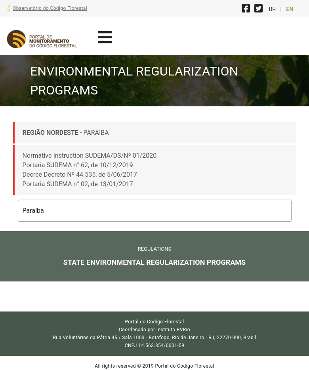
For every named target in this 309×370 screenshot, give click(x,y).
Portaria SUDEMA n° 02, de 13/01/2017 (78, 184)
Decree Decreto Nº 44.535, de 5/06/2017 (80, 174)
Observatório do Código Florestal (50, 8)
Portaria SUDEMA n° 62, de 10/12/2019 (78, 165)
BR (273, 9)
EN (289, 9)
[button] (155, 211)
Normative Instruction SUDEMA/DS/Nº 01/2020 (90, 155)
